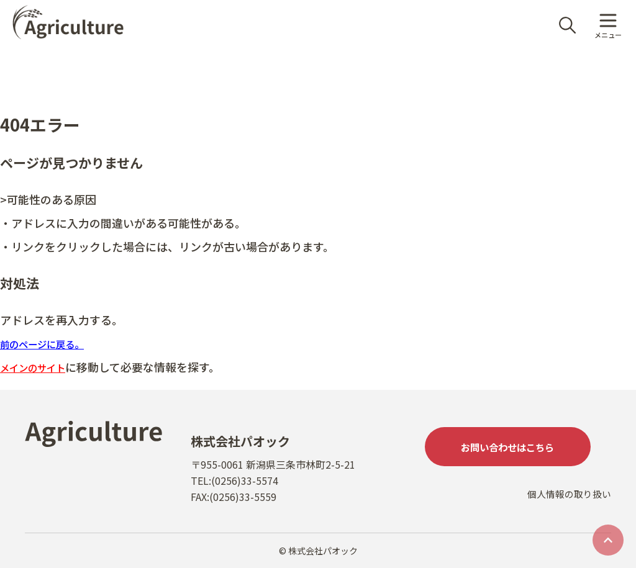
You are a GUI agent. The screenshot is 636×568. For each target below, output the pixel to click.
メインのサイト (39, 367)
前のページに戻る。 (50, 343)
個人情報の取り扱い (566, 510)
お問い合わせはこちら (518, 449)
